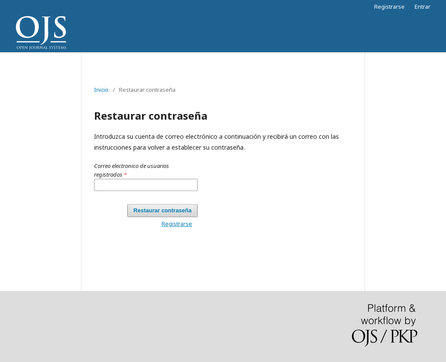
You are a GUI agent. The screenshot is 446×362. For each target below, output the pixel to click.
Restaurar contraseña (162, 210)
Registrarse (389, 6)
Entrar (422, 6)
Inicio (101, 90)
